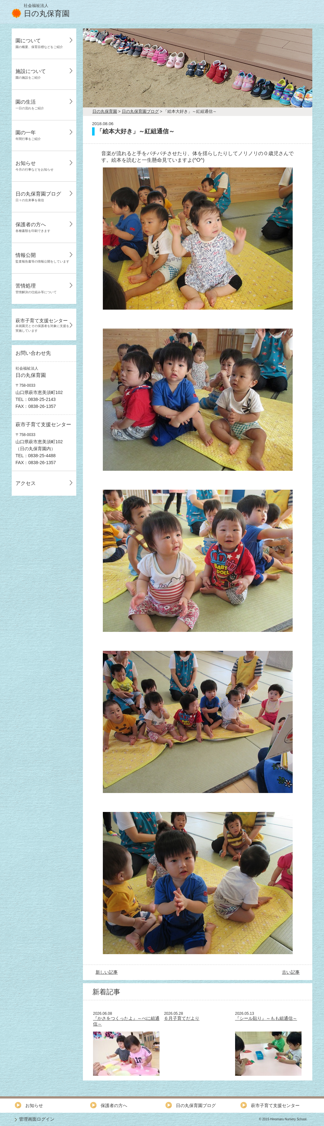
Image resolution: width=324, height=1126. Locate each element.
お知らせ (34, 165)
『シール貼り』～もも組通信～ (266, 1018)
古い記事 (291, 972)
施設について (31, 74)
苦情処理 (36, 288)
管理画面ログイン (36, 1119)
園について (39, 43)
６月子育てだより (181, 1018)
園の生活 (30, 104)
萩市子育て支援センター (42, 325)
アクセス (26, 483)
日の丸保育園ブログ (38, 196)
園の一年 (28, 135)
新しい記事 (107, 972)
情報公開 (42, 257)
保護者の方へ (33, 227)
